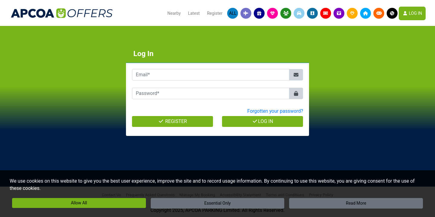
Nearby (174, 13)
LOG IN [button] (412, 13)
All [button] (232, 13)
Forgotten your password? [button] (275, 111)
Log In (262, 121)
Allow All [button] (79, 202)
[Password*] (211, 93)
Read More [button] (356, 203)
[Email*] (211, 74)
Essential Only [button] (217, 203)
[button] (245, 13)
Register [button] (214, 13)
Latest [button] (194, 13)
